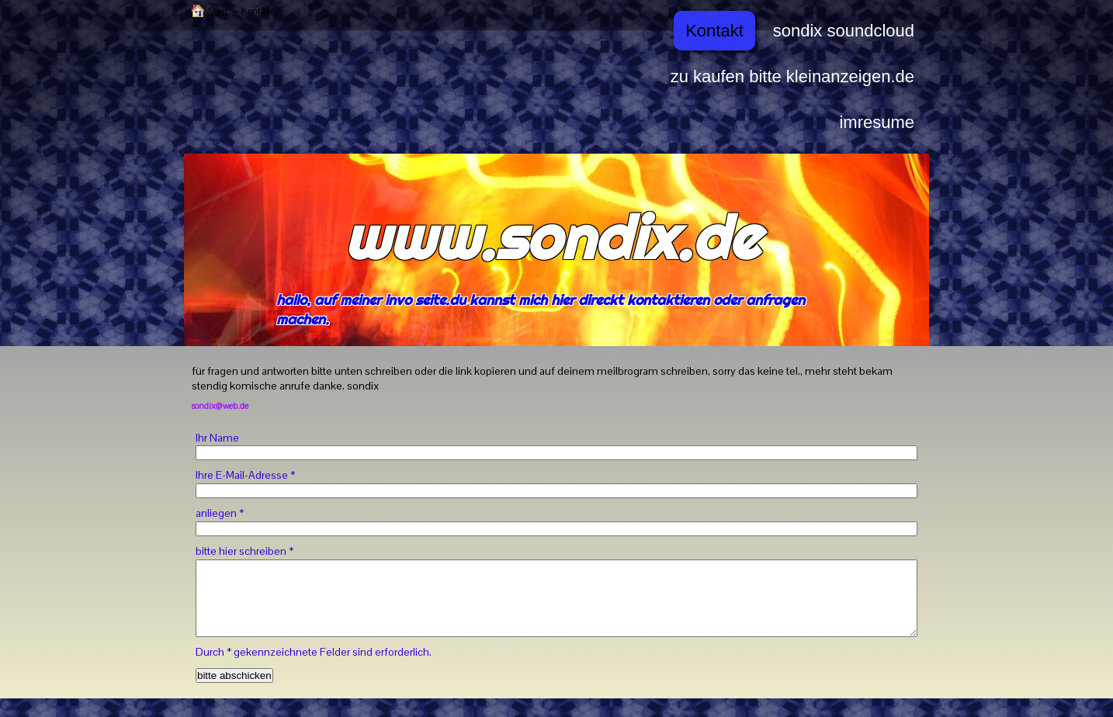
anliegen (220, 513)
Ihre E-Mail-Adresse (245, 475)
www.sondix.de (551, 237)
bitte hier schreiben (244, 551)
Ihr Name (217, 438)
